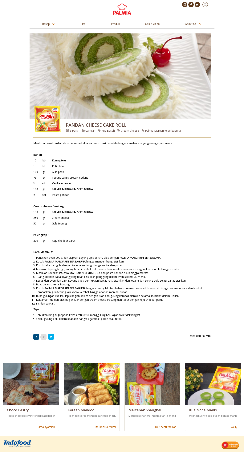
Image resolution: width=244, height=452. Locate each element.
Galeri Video (152, 24)
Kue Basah (106, 130)
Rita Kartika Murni (105, 427)
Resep (46, 24)
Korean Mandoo (81, 410)
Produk (115, 24)
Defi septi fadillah (165, 427)
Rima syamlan (46, 427)
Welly (234, 427)
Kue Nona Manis (203, 410)
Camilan (88, 130)
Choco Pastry (18, 410)
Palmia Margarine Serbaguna (161, 130)
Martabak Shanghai (144, 410)
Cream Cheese (128, 130)
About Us (191, 24)
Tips (83, 24)
